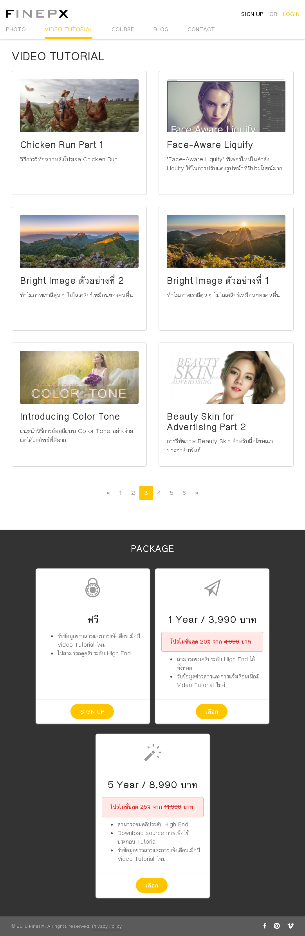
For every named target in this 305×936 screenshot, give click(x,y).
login (291, 14)
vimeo (290, 925)
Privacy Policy (107, 926)
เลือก (211, 711)
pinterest (277, 925)
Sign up (92, 711)
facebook (264, 925)
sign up (252, 14)
